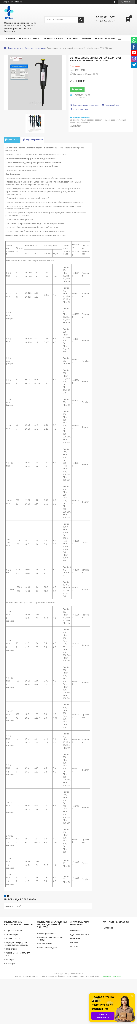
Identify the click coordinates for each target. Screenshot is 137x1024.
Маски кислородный (47, 947)
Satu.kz (80, 974)
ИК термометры (45, 943)
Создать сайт (8, 2)
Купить (78, 89)
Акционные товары (14, 930)
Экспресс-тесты (12, 938)
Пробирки (10, 959)
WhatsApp (108, 927)
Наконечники (11, 949)
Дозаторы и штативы (35, 48)
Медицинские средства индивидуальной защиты (16, 943)
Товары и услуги (28, 38)
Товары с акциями (105, 38)
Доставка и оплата (53, 38)
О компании (76, 930)
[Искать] (81, 20)
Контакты (72, 38)
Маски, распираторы (48, 933)
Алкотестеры (11, 934)
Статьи (74, 946)
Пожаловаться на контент (111, 976)
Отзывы (86, 38)
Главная (10, 38)
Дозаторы (10, 963)
